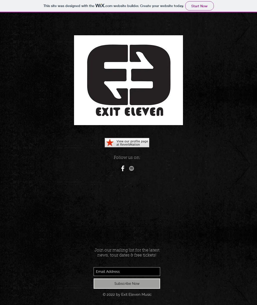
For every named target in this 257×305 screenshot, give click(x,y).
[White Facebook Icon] (122, 168)
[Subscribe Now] (127, 283)
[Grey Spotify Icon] (131, 168)
